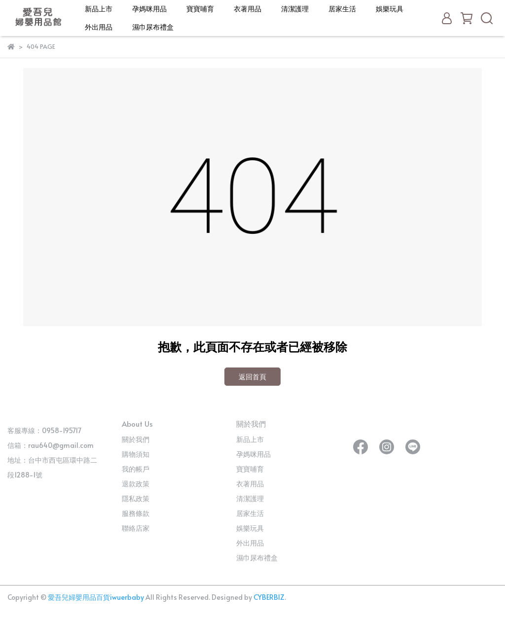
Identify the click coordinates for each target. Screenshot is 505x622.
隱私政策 (135, 498)
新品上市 (98, 8)
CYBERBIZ (269, 597)
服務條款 (135, 513)
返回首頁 (252, 376)
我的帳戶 (135, 469)
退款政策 (135, 483)
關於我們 (135, 439)
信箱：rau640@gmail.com (50, 445)
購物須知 (135, 454)
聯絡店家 (135, 528)
